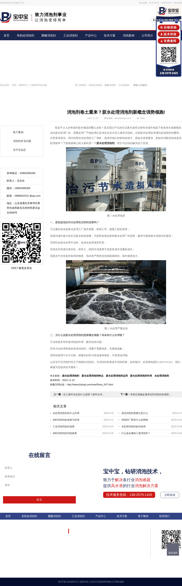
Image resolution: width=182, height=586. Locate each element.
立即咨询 (169, 494)
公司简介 (147, 35)
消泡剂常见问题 (39, 85)
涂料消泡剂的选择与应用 (66, 420)
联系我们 (164, 516)
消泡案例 (128, 35)
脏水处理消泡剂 (105, 143)
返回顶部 (172, 553)
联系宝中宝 (167, 3)
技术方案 (109, 35)
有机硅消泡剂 (25, 35)
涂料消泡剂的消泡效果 (65, 433)
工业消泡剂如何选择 (63, 426)
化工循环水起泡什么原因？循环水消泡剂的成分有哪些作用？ (84, 394)
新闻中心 (23, 85)
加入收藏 (143, 3)
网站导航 (178, 3)
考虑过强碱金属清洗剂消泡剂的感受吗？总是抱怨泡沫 (151, 394)
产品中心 (91, 35)
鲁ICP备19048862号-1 (68, 582)
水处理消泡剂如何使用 (133, 426)
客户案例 (18, 132)
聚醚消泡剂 (48, 35)
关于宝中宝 (154, 3)
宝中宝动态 (19, 149)
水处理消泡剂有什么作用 (66, 413)
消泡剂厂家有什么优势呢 (134, 420)
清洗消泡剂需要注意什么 (134, 413)
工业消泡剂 (70, 35)
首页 (6, 35)
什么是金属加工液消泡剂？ (135, 433)
